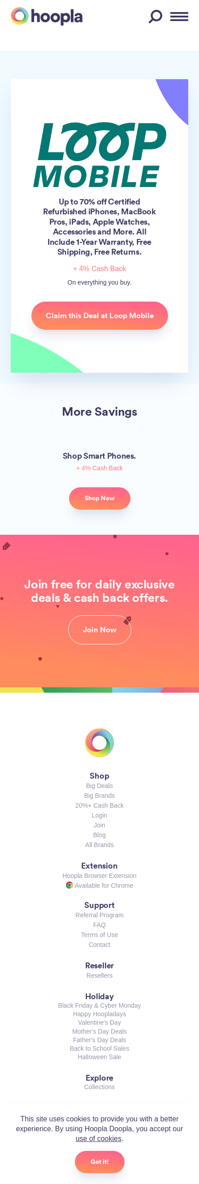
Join (99, 825)
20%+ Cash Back (99, 805)
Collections (99, 1086)
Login (99, 815)
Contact (99, 944)
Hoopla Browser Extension (100, 875)
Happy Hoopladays (99, 1014)
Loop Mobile (99, 154)
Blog (99, 835)
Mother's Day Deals (99, 1031)
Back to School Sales (99, 1048)
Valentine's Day (99, 1022)
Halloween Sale (99, 1056)
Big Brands (99, 795)
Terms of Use (99, 934)
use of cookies (98, 1138)
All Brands (99, 844)
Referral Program (99, 915)
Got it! (100, 1161)
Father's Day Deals (99, 1039)
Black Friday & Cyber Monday (99, 1005)
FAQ (99, 924)
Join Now (100, 630)
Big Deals (99, 785)
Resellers (99, 975)
